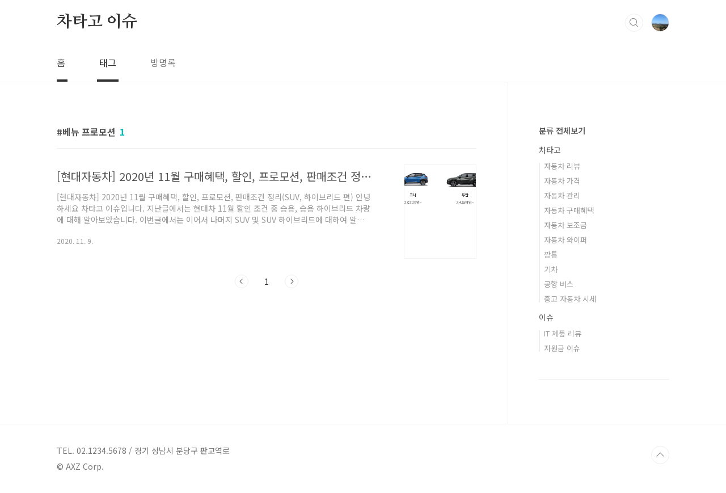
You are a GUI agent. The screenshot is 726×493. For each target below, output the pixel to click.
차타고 (550, 149)
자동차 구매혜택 (569, 210)
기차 (551, 269)
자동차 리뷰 (562, 166)
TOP (660, 455)
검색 (634, 22)
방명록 (163, 62)
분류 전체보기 (562, 130)
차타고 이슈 (97, 22)
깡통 (551, 254)
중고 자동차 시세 (570, 298)
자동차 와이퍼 (565, 239)
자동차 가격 (562, 180)
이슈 (546, 317)
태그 (107, 62)
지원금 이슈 (562, 348)
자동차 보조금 (565, 225)
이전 (241, 281)
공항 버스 (558, 284)
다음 (291, 281)
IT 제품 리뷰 (562, 333)
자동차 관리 (562, 195)
